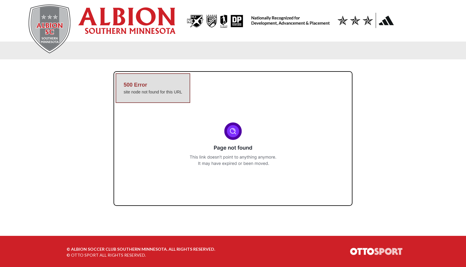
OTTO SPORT (85, 255)
